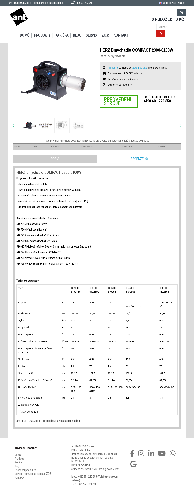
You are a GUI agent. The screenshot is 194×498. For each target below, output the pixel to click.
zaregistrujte (139, 68)
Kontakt (120, 35)
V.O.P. (105, 35)
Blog (77, 35)
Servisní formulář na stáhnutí (33, 473)
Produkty (42, 35)
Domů (24, 35)
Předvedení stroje (117, 101)
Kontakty (19, 477)
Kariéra (61, 35)
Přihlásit (181, 2)
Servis (91, 35)
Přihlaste (113, 68)
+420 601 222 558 (157, 101)
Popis (55, 158)
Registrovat (169, 2)
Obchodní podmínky (25, 470)
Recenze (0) (139, 158)
